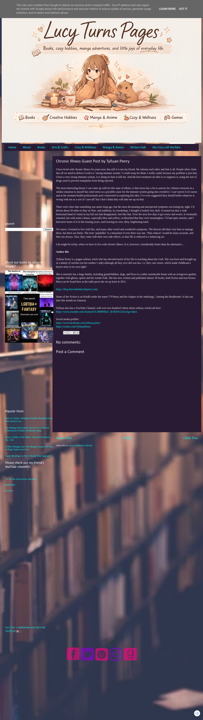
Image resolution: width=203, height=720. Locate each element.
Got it (183, 8)
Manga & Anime (113, 147)
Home (12, 147)
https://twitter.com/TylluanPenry (73, 326)
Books (41, 147)
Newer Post (64, 438)
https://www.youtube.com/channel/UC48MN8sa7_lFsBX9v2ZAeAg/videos (96, 311)
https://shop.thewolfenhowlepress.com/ (77, 289)
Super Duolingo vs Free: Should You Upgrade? (28, 455)
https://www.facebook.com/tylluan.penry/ (78, 322)
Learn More (167, 8)
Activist (9, 490)
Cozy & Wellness (85, 147)
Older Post (190, 438)
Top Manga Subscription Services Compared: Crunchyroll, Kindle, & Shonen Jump (27, 429)
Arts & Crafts (60, 147)
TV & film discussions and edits (21, 479)
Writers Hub (138, 147)
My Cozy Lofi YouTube (166, 147)
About (27, 147)
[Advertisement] (31, 187)
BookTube (10, 484)
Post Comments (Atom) (80, 445)
